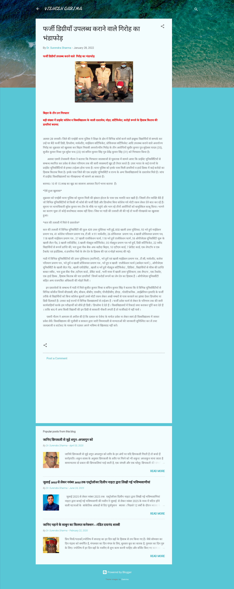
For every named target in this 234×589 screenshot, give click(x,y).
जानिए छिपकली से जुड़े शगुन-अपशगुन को (68, 440)
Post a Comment (57, 358)
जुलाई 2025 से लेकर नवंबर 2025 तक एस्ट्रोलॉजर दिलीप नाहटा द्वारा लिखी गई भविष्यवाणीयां (96, 482)
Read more (157, 471)
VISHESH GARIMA (63, 9)
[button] (162, 27)
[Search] (196, 10)
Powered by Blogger (117, 572)
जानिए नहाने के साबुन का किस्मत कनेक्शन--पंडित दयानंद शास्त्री (81, 525)
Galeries (125, 579)
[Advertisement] (186, 73)
